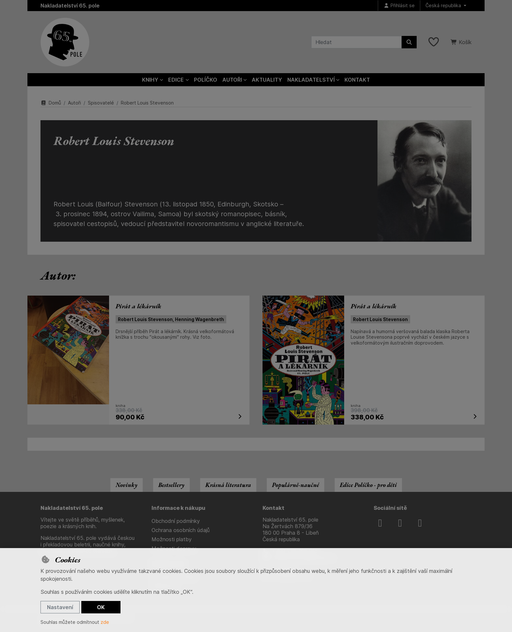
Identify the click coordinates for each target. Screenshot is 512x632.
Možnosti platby (172, 539)
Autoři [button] (232, 79)
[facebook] (380, 522)
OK (101, 607)
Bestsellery (171, 485)
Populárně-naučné (295, 485)
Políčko (205, 79)
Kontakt (357, 79)
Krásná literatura (228, 485)
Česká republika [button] (443, 5)
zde (105, 622)
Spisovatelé (101, 102)
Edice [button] (176, 79)
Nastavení (60, 607)
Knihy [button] (150, 79)
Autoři (74, 102)
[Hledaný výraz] (356, 42)
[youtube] (419, 522)
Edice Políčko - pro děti (368, 485)
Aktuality (267, 79)
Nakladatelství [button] (311, 79)
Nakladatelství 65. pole (70, 5)
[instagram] (400, 522)
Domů (50, 102)
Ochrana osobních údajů (181, 530)
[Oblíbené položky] (433, 42)
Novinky (126, 485)
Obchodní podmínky (176, 521)
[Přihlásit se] (399, 5)
